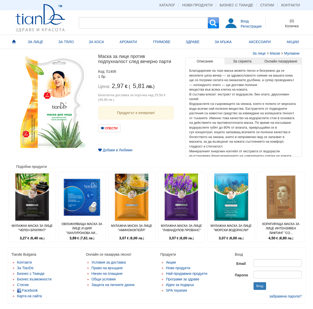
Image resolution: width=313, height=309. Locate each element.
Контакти (290, 5)
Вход (245, 21)
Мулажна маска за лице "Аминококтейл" (131, 228)
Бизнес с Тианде (236, 5)
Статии (267, 5)
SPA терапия (176, 290)
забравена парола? (285, 296)
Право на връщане (107, 268)
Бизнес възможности (34, 279)
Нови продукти (197, 5)
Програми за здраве (182, 279)
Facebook (27, 290)
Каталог (167, 5)
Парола (241, 275)
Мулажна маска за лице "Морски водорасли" (231, 228)
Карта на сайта (29, 296)
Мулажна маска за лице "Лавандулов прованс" (181, 228)
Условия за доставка (109, 262)
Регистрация (251, 26)
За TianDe (25, 268)
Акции (171, 262)
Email (241, 264)
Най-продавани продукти (186, 273)
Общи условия (104, 279)
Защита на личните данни (113, 285)
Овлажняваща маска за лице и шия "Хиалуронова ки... (81, 228)
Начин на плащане (107, 273)
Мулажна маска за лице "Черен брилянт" (32, 228)
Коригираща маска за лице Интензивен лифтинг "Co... (280, 228)
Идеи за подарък (180, 285)
